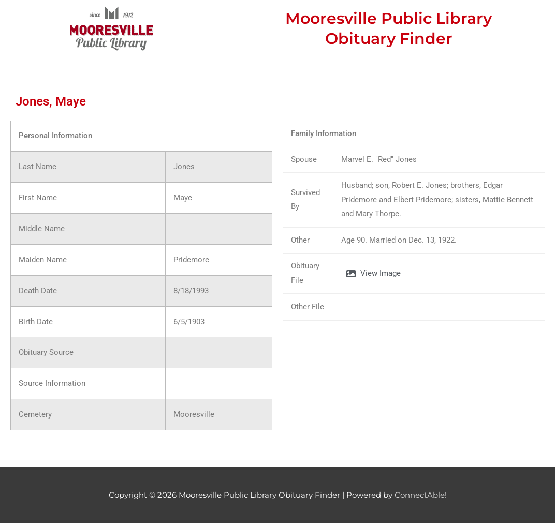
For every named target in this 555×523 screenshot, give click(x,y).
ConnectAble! (421, 495)
